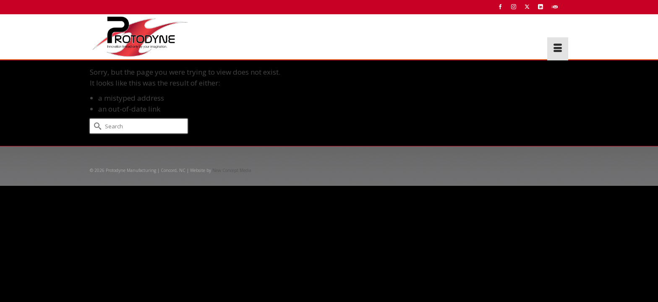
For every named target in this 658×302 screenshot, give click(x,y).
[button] (556, 37)
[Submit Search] (96, 126)
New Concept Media (231, 170)
